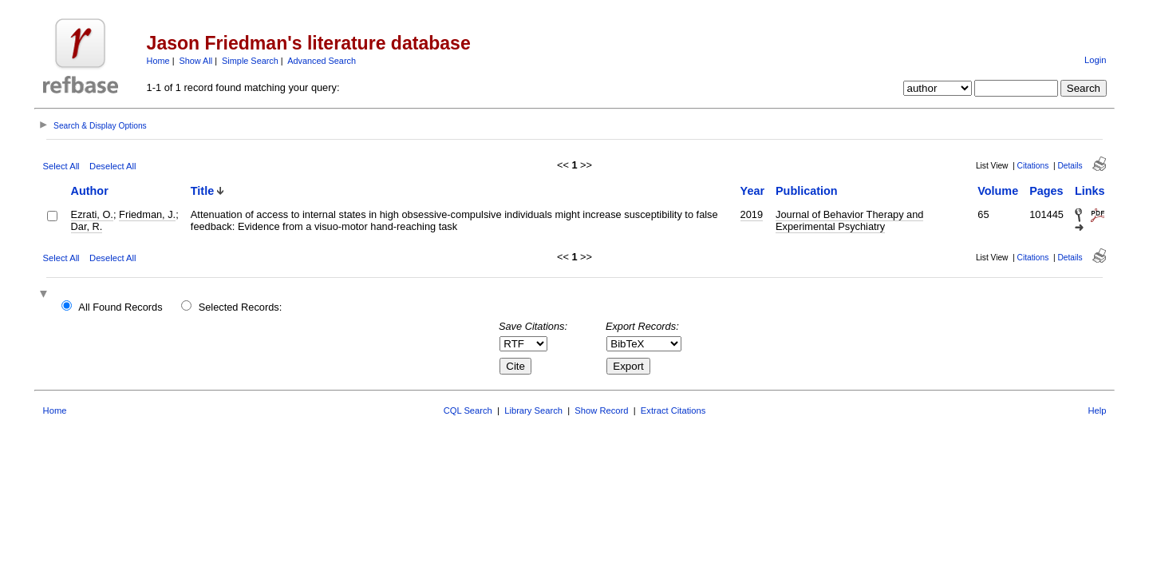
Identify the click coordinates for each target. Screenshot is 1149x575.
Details (1069, 165)
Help (1097, 410)
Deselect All (112, 166)
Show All (196, 60)
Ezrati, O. (92, 214)
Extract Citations (673, 410)
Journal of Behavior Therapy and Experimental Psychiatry (849, 220)
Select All (61, 166)
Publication (807, 190)
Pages (1046, 190)
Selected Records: (240, 307)
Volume (997, 190)
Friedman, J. (147, 214)
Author (90, 190)
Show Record (601, 410)
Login (1095, 60)
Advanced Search (321, 60)
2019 (751, 214)
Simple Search (250, 60)
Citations (1033, 165)
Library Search (533, 410)
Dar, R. (87, 226)
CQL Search (468, 410)
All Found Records (120, 307)
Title (202, 190)
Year (752, 190)
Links (1090, 190)
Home (158, 60)
